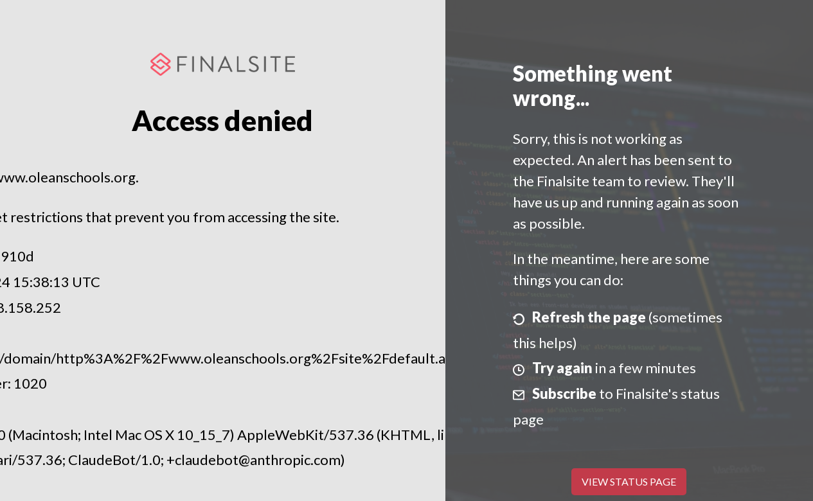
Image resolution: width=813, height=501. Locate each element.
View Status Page (629, 481)
